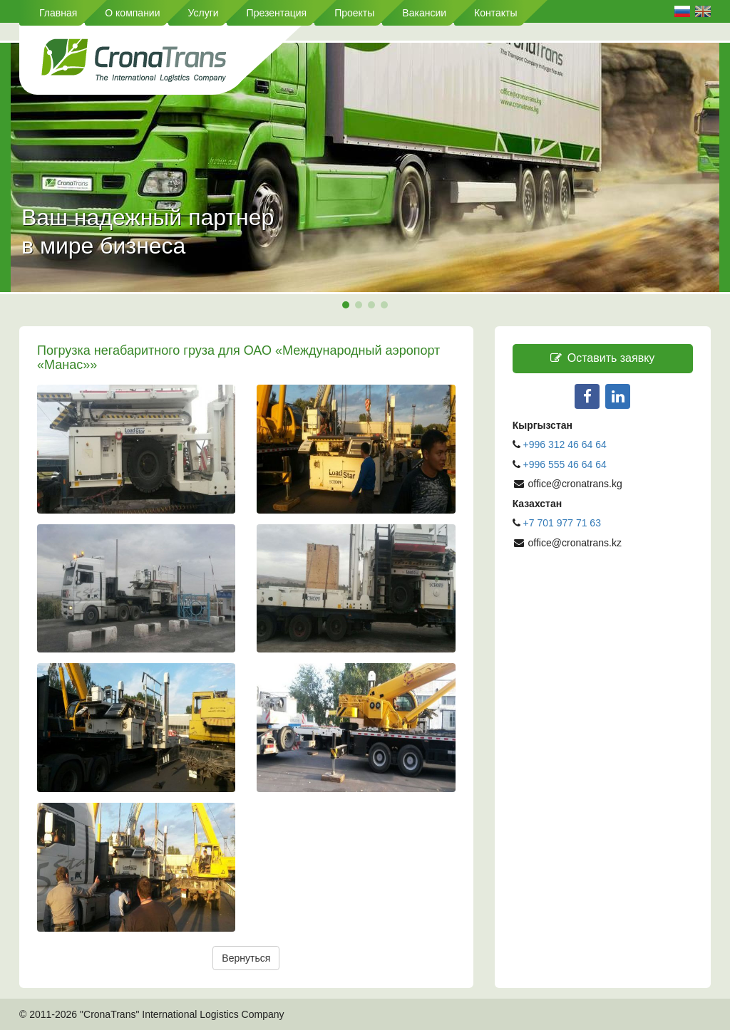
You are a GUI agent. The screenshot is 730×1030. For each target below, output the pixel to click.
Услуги (203, 13)
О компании (132, 13)
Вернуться (246, 958)
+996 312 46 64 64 (565, 444)
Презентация (277, 13)
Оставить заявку (602, 358)
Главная (58, 13)
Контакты (495, 13)
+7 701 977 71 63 (562, 523)
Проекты (354, 13)
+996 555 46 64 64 (566, 464)
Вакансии (424, 13)
